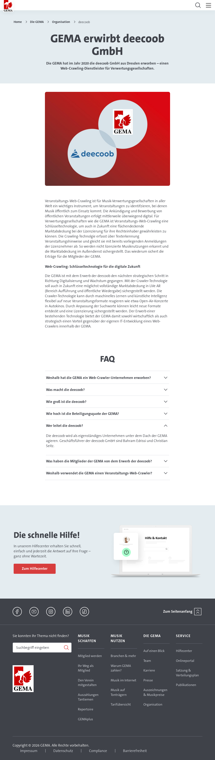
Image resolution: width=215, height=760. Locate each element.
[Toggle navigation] (198, 5)
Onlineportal (185, 660)
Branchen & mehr (123, 656)
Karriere (149, 670)
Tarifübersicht (121, 704)
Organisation (152, 704)
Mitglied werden (90, 656)
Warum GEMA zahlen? (121, 668)
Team (147, 660)
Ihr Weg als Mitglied (86, 668)
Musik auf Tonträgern (119, 692)
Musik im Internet (123, 680)
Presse (148, 680)
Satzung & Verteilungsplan (187, 672)
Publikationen (186, 685)
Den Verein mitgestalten (87, 682)
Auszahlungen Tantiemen (88, 697)
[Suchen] (42, 648)
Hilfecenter (184, 651)
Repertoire (85, 709)
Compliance (98, 750)
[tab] (107, 378)
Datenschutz (63, 750)
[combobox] (42, 648)
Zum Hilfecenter (34, 568)
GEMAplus (85, 719)
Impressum (28, 750)
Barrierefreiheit (135, 750)
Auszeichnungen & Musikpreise (155, 692)
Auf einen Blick (154, 651)
